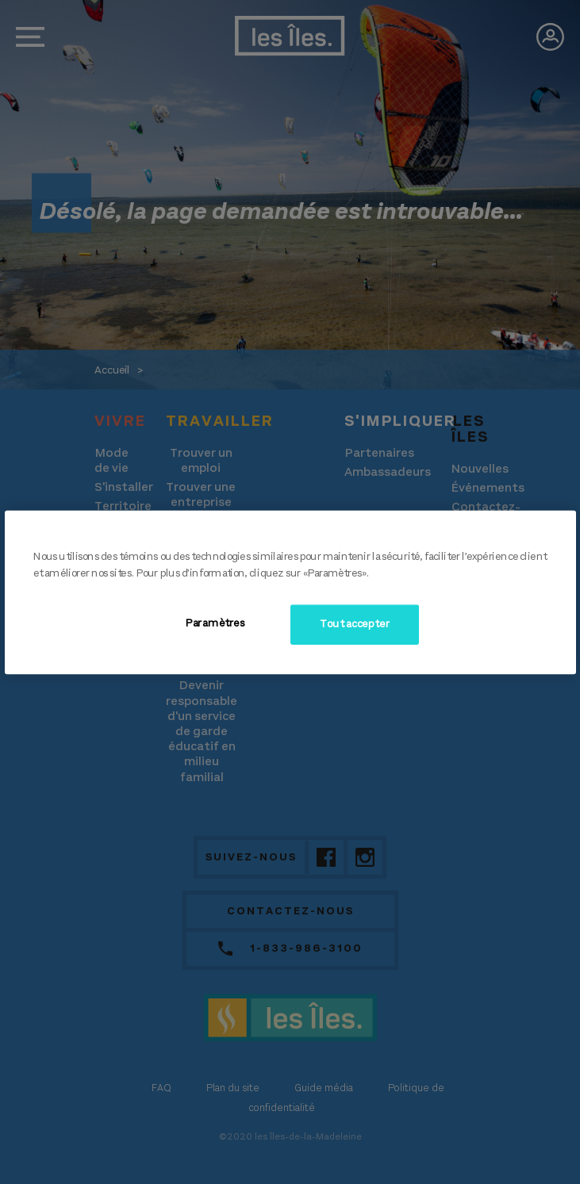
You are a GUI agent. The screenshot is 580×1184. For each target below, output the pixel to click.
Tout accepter (354, 624)
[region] (290, 591)
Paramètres (214, 623)
